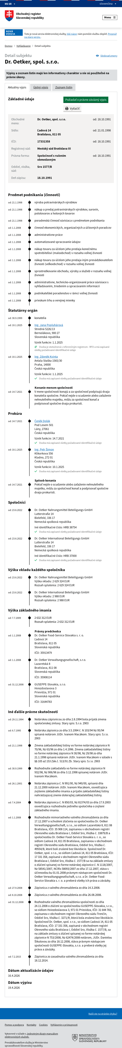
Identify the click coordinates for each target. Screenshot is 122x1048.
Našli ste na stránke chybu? (102, 1013)
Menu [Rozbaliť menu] (109, 17)
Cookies (43, 1024)
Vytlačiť (72, 108)
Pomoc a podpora (14, 1024)
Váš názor (71, 33)
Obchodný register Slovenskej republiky (24, 15)
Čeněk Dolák (42, 421)
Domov (8, 45)
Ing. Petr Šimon (44, 449)
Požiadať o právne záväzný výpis (85, 100)
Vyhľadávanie (24, 45)
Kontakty (31, 1024)
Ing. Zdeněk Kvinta (46, 357)
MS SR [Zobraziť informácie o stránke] (10, 3)
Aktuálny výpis (17, 87)
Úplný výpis (40, 87)
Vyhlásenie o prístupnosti (64, 1024)
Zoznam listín (63, 87)
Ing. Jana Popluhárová (48, 325)
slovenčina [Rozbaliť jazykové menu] (108, 3)
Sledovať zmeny (106, 55)
